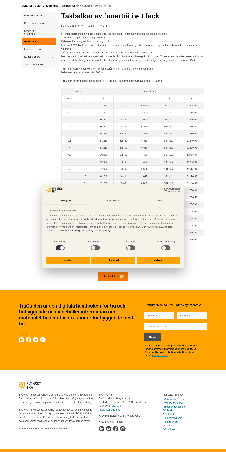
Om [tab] (160, 200)
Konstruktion (35, 6)
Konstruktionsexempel (35, 23)
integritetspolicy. (160, 355)
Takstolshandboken (33, 64)
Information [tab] (113, 200)
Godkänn (158, 260)
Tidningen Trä (170, 421)
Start (24, 6)
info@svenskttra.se (109, 409)
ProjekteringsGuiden (34, 15)
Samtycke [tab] (66, 200)
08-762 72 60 (115, 405)
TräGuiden (168, 410)
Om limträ (168, 414)
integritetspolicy (83, 230)
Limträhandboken (33, 49)
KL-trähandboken (32, 57)
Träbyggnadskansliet (174, 406)
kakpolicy (104, 230)
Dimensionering (50, 6)
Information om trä (173, 399)
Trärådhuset (169, 429)
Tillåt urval (113, 260)
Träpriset (168, 425)
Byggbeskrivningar (173, 402)
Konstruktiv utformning (30, 32)
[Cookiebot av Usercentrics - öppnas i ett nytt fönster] (166, 190)
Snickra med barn (172, 418)
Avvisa (68, 260)
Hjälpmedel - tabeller (69, 6)
